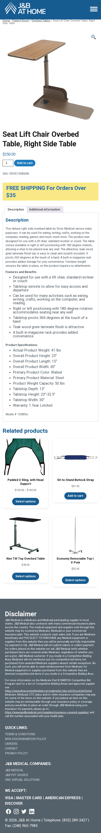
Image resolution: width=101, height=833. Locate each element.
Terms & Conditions (20, 734)
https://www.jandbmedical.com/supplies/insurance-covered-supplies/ (47, 712)
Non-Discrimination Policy (25, 739)
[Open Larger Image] (51, 78)
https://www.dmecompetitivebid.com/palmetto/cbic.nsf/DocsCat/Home (48, 691)
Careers (11, 743)
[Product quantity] (8, 163)
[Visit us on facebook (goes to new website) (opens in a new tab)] (8, 812)
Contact (11, 748)
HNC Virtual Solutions (22, 780)
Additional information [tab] (44, 209)
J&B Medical (14, 770)
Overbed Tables (41, 20)
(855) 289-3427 (74, 820)
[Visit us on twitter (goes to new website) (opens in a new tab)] (23, 812)
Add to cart (24, 163)
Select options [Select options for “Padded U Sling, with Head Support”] (25, 501)
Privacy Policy (16, 753)
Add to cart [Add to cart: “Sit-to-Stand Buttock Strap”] (75, 495)
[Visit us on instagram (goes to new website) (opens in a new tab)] (16, 812)
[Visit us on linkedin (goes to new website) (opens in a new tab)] (31, 812)
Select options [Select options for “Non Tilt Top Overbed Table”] (25, 576)
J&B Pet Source (16, 775)
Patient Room (21, 20)
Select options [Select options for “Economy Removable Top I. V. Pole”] (75, 580)
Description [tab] (16, 209)
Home (6, 20)
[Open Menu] (94, 9)
